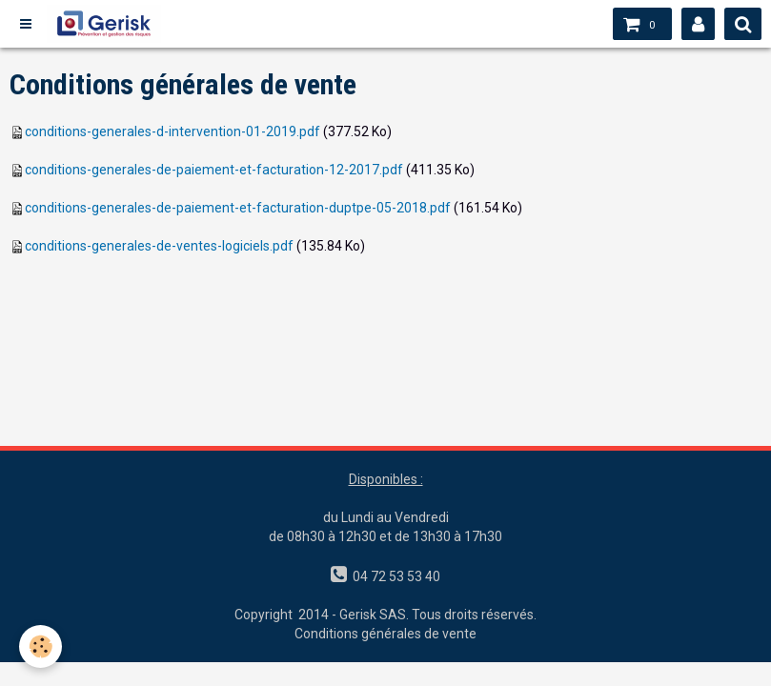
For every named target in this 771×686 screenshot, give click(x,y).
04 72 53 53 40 (393, 576)
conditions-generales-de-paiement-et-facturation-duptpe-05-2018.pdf (238, 207)
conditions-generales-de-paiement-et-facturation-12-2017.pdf (214, 169)
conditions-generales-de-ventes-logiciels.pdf (159, 245)
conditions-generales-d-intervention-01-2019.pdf (172, 131)
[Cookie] (40, 646)
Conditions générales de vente (385, 633)
